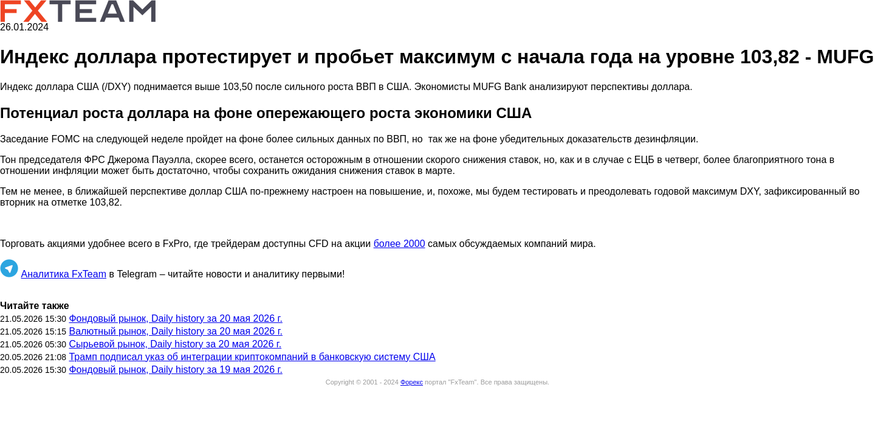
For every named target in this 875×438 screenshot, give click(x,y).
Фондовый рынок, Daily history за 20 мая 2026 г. (175, 318)
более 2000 (399, 243)
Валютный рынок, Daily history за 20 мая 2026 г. (176, 331)
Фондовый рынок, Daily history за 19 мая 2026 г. (175, 369)
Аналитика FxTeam (63, 274)
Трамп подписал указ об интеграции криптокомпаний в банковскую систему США (252, 357)
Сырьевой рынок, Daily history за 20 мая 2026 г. (175, 344)
